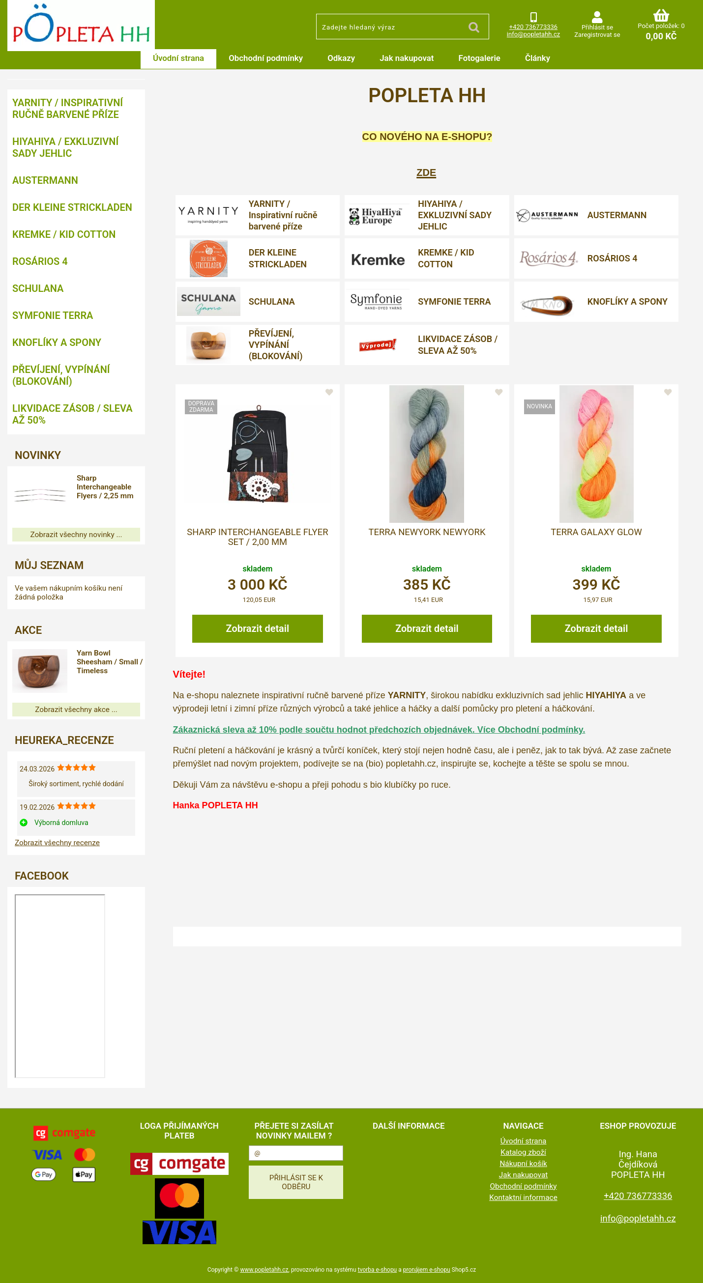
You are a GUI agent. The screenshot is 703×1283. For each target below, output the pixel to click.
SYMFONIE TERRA (454, 301)
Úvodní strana (178, 58)
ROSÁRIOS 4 (612, 258)
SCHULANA (272, 301)
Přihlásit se (597, 27)
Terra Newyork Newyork (426, 532)
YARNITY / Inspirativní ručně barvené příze (283, 215)
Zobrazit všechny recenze (57, 842)
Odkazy (341, 58)
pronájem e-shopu (426, 1269)
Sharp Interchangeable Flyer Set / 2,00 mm (257, 537)
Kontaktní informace (523, 1197)
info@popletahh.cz (533, 34)
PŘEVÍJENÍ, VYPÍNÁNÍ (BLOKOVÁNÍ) (276, 345)
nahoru (688, 1268)
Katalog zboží (523, 1152)
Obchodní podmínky (266, 58)
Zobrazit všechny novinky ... (76, 534)
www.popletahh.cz (264, 1269)
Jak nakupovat (407, 58)
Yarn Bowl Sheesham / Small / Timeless (111, 662)
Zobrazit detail (258, 628)
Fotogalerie (479, 58)
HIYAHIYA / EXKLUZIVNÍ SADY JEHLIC (455, 215)
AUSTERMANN (617, 215)
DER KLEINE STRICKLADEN (278, 258)
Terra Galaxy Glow (596, 532)
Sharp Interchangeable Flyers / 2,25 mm (108, 487)
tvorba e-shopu (377, 1269)
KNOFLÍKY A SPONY (627, 301)
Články (537, 58)
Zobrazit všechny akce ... (76, 709)
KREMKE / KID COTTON (446, 258)
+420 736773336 (533, 26)
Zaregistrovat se (597, 34)
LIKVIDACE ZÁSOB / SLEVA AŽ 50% (458, 344)
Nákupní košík (523, 1163)
